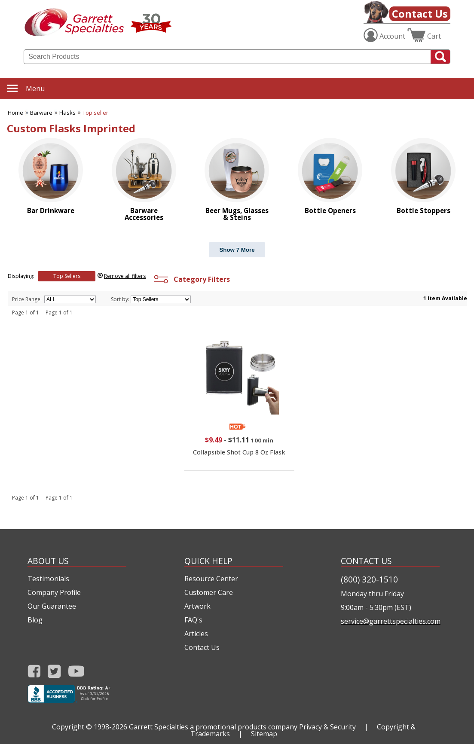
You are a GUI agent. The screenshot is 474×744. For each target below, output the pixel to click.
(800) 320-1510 (369, 579)
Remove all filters (125, 276)
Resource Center (211, 578)
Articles (196, 633)
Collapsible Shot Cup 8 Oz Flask (239, 452)
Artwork (197, 606)
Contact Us (420, 13)
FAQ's (193, 619)
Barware (41, 112)
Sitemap (264, 733)
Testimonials (48, 578)
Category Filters (191, 279)
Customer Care (208, 592)
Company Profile (54, 592)
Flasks (67, 112)
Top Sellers (66, 276)
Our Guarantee (52, 606)
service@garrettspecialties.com (390, 621)
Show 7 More (236, 250)
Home (15, 112)
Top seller (95, 112)
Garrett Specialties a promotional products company (213, 727)
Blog (35, 619)
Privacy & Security (327, 727)
